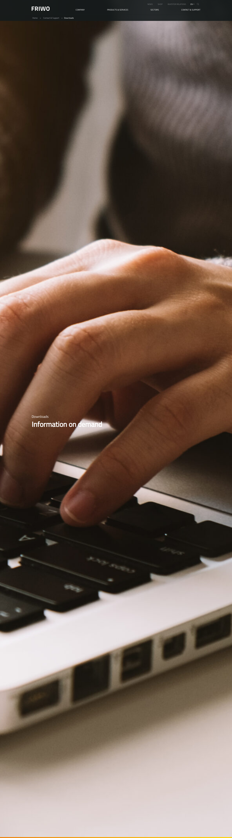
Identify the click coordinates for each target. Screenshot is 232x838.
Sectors (154, 9)
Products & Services (117, 9)
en (191, 4)
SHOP (160, 4)
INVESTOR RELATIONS (177, 4)
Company (80, 9)
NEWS (150, 4)
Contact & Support (190, 9)
